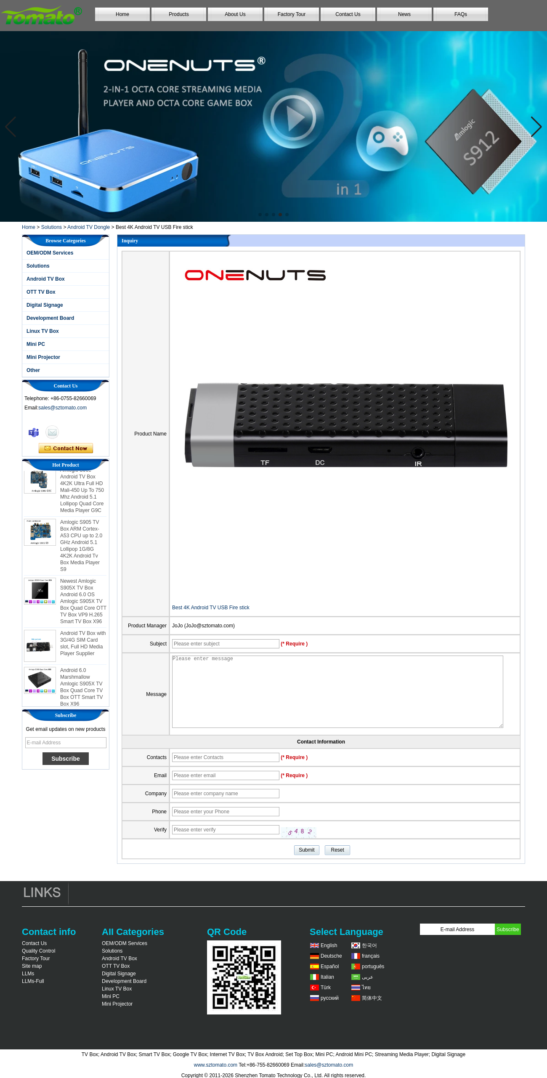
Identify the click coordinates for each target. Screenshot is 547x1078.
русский (330, 998)
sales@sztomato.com (62, 408)
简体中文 (372, 998)
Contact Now (66, 448)
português (373, 966)
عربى (367, 977)
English (329, 945)
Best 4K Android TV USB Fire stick (211, 608)
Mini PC (36, 344)
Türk (326, 987)
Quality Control (38, 951)
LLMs (28, 974)
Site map (32, 966)
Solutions (51, 227)
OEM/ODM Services (50, 253)
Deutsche (331, 956)
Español (330, 966)
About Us (235, 14)
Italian (327, 977)
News (404, 14)
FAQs (460, 14)
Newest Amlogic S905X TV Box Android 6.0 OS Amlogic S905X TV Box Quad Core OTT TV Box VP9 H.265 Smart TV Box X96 (83, 604)
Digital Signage (45, 305)
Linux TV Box (43, 331)
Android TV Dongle (88, 227)
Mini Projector (43, 357)
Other (33, 370)
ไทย (366, 987)
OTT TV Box (41, 292)
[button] (260, 214)
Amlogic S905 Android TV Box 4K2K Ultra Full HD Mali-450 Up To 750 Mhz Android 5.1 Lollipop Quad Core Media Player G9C (82, 493)
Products (179, 14)
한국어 (369, 945)
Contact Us (347, 14)
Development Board (50, 318)
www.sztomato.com (215, 1065)
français (371, 956)
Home (122, 14)
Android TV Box (46, 279)
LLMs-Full (33, 981)
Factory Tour (291, 14)
